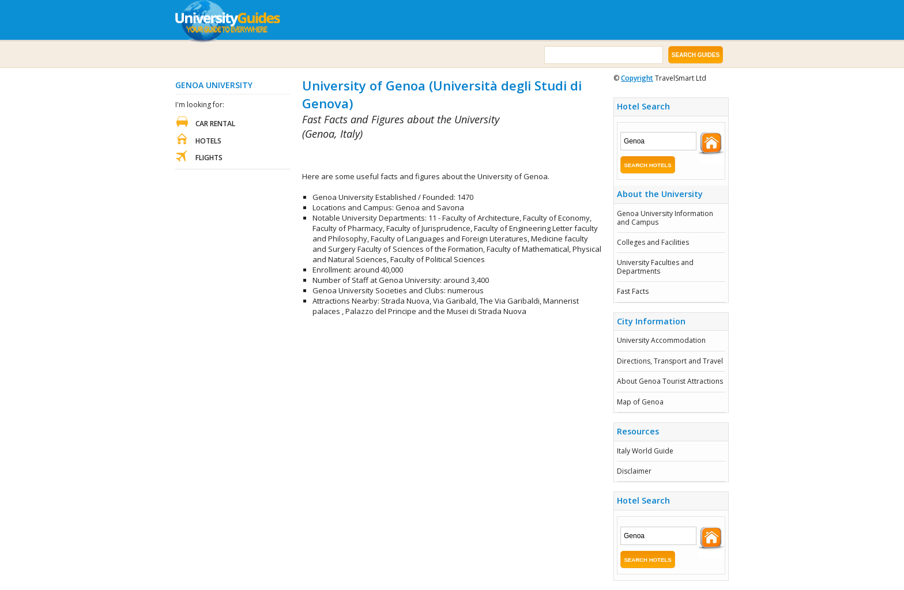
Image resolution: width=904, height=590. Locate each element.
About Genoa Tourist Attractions (670, 381)
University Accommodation (661, 340)
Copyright (637, 78)
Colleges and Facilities (653, 242)
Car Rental (215, 123)
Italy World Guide (645, 451)
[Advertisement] (437, 156)
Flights (209, 157)
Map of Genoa (640, 402)
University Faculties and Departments (655, 266)
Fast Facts (633, 291)
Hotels (208, 141)
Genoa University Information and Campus (665, 217)
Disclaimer (634, 471)
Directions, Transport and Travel (670, 361)
